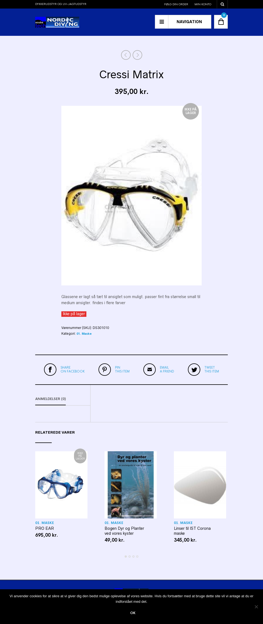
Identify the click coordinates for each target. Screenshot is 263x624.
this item (122, 369)
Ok (133, 613)
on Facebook (73, 369)
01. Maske (84, 333)
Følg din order (176, 4)
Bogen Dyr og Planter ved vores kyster (124, 531)
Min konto (202, 4)
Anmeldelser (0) (50, 399)
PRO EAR (44, 528)
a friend (167, 369)
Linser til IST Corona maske (192, 531)
